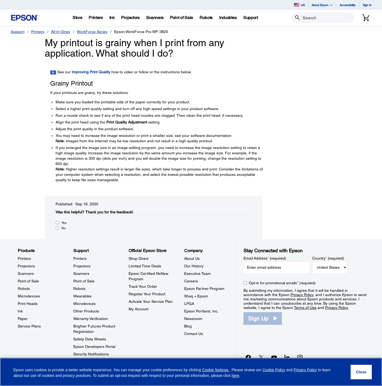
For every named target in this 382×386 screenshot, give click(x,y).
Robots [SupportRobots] (79, 288)
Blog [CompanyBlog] (188, 326)
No (63, 228)
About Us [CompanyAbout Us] (192, 258)
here (235, 375)
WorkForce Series (92, 32)
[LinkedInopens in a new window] (287, 357)
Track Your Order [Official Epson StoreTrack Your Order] (143, 286)
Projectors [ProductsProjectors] (26, 266)
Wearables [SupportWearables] (82, 296)
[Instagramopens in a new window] (300, 357)
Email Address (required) (264, 258)
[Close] (361, 372)
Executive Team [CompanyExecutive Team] (197, 273)
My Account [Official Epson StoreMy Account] (138, 309)
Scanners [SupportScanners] (81, 273)
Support (17, 32)
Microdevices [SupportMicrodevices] (84, 303)
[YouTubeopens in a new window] (274, 357)
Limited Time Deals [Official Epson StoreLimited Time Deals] (145, 266)
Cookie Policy (274, 370)
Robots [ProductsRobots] (24, 288)
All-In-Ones (60, 32)
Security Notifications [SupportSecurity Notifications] (91, 354)
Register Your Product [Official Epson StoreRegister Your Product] (147, 294)
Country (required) (328, 258)
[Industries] (228, 18)
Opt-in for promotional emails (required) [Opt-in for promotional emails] (282, 283)
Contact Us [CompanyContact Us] (193, 334)
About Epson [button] (322, 5)
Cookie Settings (216, 370)
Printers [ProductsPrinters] (24, 258)
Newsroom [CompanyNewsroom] (193, 318)
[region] (191, 372)
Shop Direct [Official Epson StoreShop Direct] (138, 258)
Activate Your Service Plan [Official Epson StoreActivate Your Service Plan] (151, 301)
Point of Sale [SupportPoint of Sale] (83, 281)
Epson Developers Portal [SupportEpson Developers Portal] (94, 346)
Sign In (367, 5)
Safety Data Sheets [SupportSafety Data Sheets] (89, 339)
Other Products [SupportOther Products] (86, 311)
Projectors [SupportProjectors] (81, 266)
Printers (37, 32)
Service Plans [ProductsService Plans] (29, 326)
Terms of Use (305, 307)
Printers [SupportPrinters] (79, 258)
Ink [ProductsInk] (20, 311)
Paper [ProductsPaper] (23, 318)
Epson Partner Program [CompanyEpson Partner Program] (204, 288)
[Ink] (112, 18)
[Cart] (366, 17)
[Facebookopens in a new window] (248, 357)
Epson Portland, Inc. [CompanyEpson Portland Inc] (201, 311)
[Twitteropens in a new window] (261, 357)
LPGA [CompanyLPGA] (189, 303)
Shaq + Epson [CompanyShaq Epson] (196, 296)
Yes (64, 223)
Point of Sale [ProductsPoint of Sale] (28, 281)
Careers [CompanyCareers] (191, 281)
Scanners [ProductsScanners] (26, 273)
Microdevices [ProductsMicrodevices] (29, 296)
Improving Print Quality (91, 72)
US (299, 5)
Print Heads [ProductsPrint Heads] (28, 303)
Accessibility (348, 5)
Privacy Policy (301, 295)
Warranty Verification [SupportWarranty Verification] (90, 318)
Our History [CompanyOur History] (193, 266)
